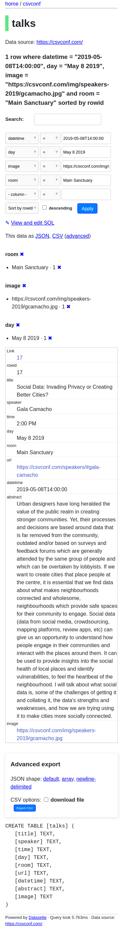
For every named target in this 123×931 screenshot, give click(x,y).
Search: (14, 119)
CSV (57, 236)
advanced (77, 236)
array (67, 779)
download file (64, 800)
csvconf (31, 4)
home (11, 4)
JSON (42, 236)
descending (57, 208)
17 (20, 358)
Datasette (38, 917)
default (51, 779)
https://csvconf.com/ (59, 42)
